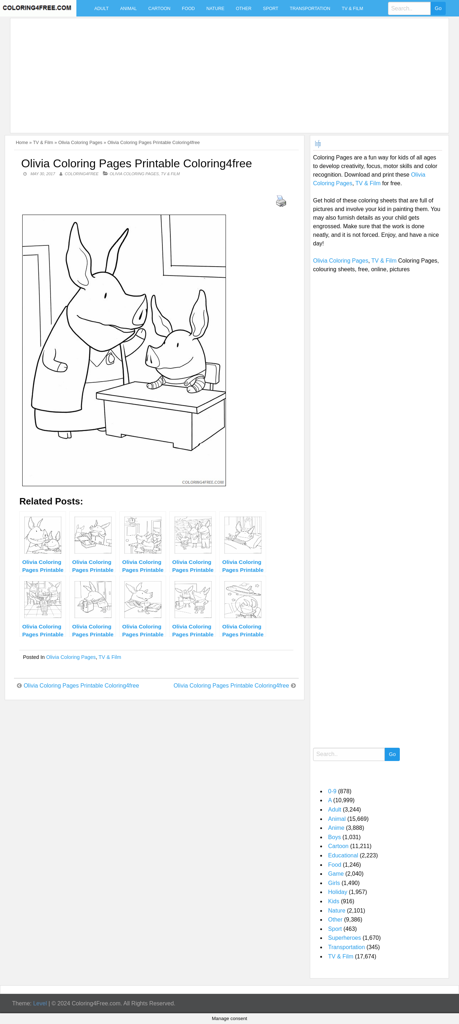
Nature (215, 8)
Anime (336, 828)
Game (336, 874)
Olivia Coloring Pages (80, 142)
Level (40, 1003)
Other (244, 8)
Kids (333, 901)
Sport (270, 8)
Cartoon (159, 8)
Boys (334, 837)
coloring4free (82, 174)
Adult (101, 8)
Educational (343, 855)
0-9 (332, 791)
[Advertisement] (227, 71)
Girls (334, 883)
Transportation (310, 8)
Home (22, 142)
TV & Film (352, 8)
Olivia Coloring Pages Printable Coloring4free (81, 686)
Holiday (337, 892)
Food (188, 8)
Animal (128, 8)
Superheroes (344, 938)
